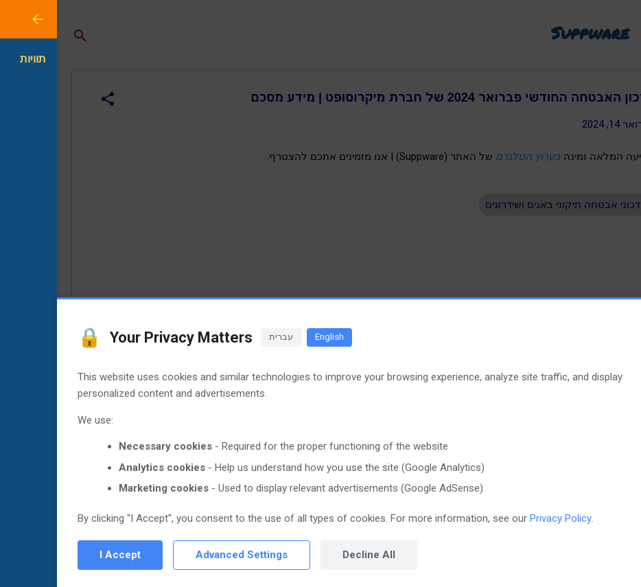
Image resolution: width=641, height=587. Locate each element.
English (272, 337)
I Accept (63, 555)
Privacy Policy (504, 518)
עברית (224, 337)
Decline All (311, 555)
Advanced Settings (185, 555)
